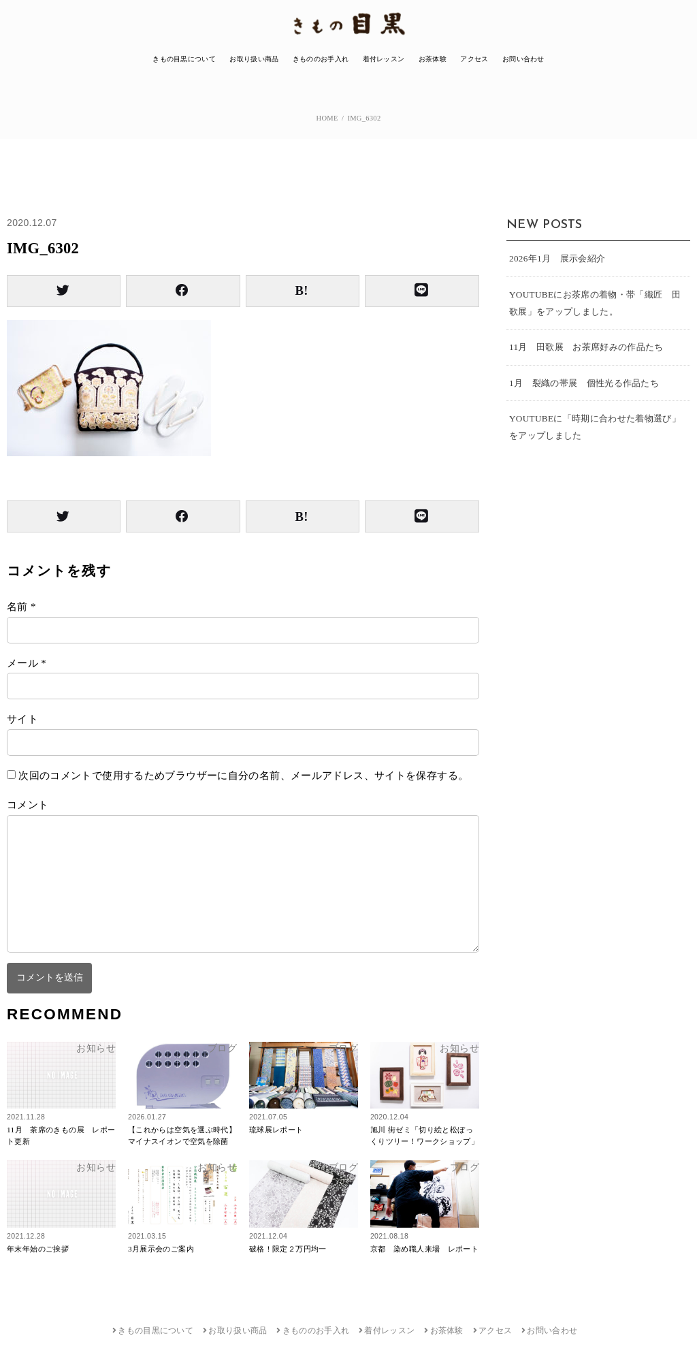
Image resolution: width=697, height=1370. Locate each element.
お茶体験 (433, 59)
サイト (22, 719)
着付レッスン (384, 59)
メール (26, 663)
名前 (21, 606)
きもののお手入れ (320, 59)
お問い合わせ (523, 59)
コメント (28, 804)
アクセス (474, 59)
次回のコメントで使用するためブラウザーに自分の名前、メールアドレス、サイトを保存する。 (243, 775)
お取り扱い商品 (253, 59)
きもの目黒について (184, 59)
